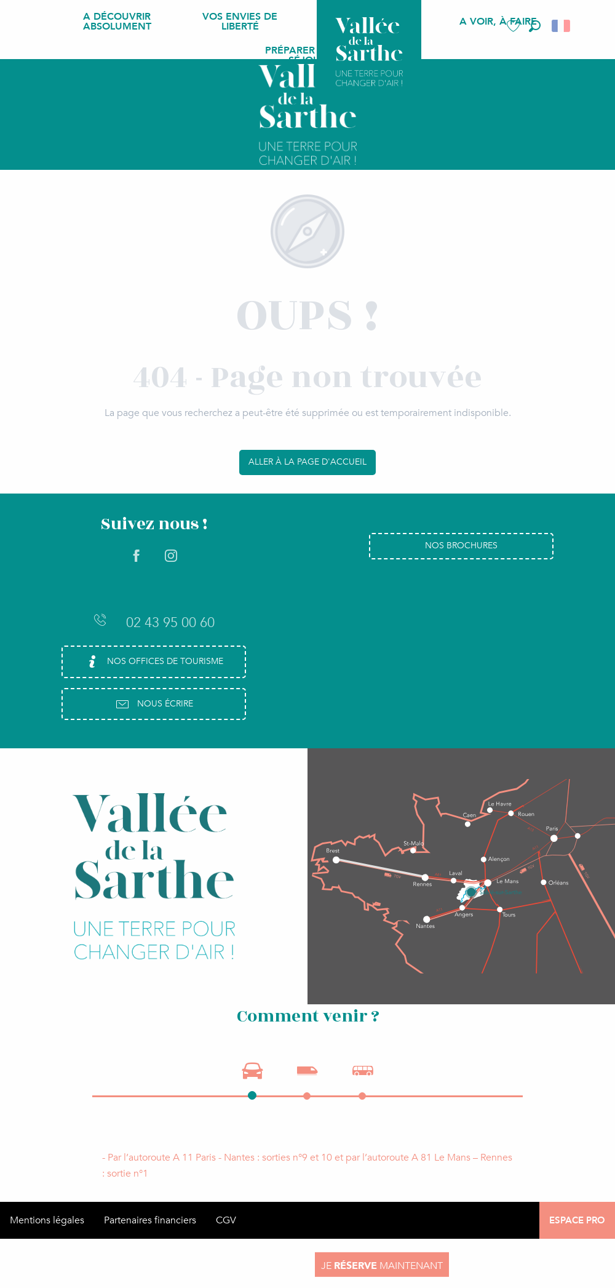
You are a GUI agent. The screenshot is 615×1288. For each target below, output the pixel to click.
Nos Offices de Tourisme (154, 661)
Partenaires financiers (150, 1220)
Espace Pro (577, 1220)
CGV (226, 1220)
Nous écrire (154, 704)
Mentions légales (47, 1220)
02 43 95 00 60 (154, 622)
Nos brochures (461, 545)
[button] (535, 26)
